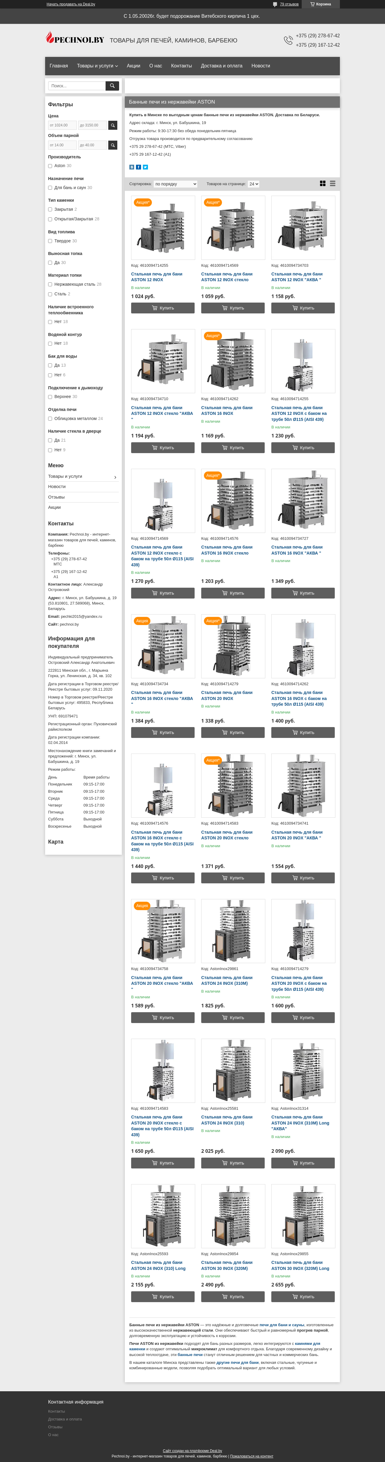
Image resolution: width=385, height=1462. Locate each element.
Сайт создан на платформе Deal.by (192, 1451)
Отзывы (56, 496)
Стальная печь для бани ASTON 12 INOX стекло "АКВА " (162, 413)
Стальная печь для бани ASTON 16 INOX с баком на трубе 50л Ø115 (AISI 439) (299, 698)
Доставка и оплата (221, 65)
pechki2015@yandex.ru (81, 616)
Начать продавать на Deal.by (71, 4)
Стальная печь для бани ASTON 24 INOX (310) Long (158, 1265)
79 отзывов (289, 4)
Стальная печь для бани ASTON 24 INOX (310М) (226, 980)
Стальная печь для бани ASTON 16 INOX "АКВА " (296, 550)
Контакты (181, 65)
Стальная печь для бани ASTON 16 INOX (226, 410)
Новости (260, 65)
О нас (155, 65)
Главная (59, 65)
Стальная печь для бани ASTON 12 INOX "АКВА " (296, 277)
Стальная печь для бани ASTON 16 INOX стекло (226, 550)
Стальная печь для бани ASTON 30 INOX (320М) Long (300, 1265)
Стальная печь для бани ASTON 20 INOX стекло (226, 835)
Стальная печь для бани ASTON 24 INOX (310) (226, 1120)
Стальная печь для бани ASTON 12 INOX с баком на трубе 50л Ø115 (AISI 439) (299, 413)
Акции (133, 65)
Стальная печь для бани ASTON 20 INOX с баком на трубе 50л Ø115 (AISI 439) (299, 983)
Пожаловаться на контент (251, 1456)
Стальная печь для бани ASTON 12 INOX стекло (226, 277)
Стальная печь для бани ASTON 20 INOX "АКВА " (296, 835)
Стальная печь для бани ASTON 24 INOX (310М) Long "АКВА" (300, 1123)
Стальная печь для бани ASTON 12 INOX (156, 277)
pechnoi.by (69, 624)
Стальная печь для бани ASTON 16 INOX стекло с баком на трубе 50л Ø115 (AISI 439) (162, 841)
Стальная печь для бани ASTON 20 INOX (226, 695)
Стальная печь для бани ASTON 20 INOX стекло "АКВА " (162, 983)
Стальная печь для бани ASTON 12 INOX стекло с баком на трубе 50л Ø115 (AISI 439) (162, 556)
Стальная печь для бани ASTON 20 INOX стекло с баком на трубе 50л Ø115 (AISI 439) (162, 1126)
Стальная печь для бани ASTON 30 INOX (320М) (226, 1265)
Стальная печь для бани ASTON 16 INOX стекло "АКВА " (162, 698)
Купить (167, 307)
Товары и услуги (95, 65)
